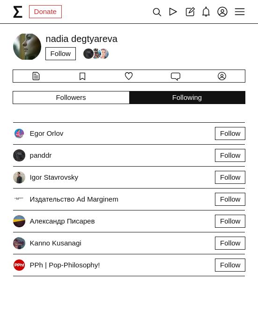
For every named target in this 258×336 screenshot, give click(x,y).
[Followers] (96, 54)
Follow (61, 53)
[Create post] (189, 12)
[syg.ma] (17, 12)
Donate (45, 11)
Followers (71, 97)
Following (187, 97)
